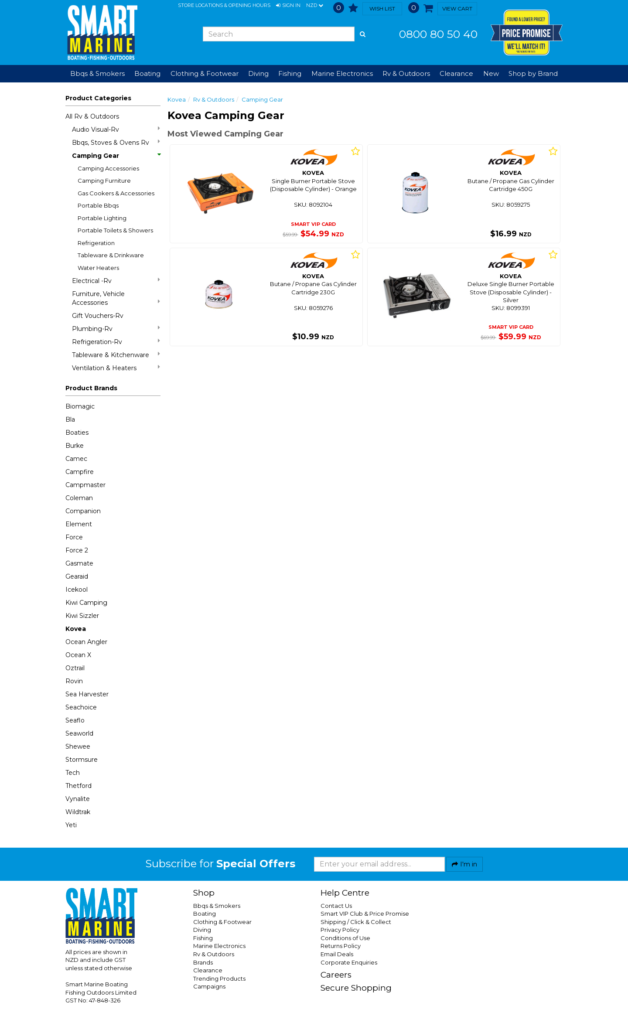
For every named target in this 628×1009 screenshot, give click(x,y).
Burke (74, 446)
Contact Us (336, 905)
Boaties (77, 432)
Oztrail (75, 668)
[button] (288, 5)
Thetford (78, 786)
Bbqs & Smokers (97, 73)
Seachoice (81, 707)
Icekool (76, 589)
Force (74, 537)
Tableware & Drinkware (111, 255)
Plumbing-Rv (116, 328)
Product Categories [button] (98, 98)
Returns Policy (341, 945)
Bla (70, 419)
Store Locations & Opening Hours (224, 5)
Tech (72, 773)
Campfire (79, 472)
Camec (76, 459)
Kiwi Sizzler (82, 616)
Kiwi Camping (86, 603)
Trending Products (219, 978)
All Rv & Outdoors (92, 116)
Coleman (79, 498)
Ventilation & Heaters (116, 368)
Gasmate (79, 563)
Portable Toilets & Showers (115, 230)
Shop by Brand (533, 73)
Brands (203, 962)
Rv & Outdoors (213, 99)
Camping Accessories (108, 168)
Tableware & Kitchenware (116, 355)
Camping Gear (116, 156)
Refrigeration (96, 242)
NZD (314, 5)
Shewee (77, 746)
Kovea (75, 629)
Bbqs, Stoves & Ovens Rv (116, 142)
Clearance (456, 73)
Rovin (74, 681)
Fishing (203, 937)
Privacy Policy (340, 929)
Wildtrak (77, 812)
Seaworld (79, 733)
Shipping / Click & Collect (356, 921)
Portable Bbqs (98, 205)
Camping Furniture (104, 180)
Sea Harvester (87, 694)
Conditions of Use (345, 937)
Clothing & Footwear (222, 921)
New (491, 73)
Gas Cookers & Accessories (116, 193)
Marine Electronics (219, 945)
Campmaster (85, 485)
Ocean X (78, 655)
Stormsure (81, 760)
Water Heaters (98, 267)
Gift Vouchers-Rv (97, 316)
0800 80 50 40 (438, 34)
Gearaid (76, 576)
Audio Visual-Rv (116, 129)
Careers (336, 975)
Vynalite (77, 799)
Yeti (71, 825)
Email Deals (337, 954)
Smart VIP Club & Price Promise (365, 913)
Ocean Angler (86, 642)
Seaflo (75, 720)
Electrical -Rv (116, 280)
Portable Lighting (102, 218)
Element (78, 524)
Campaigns (209, 986)
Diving (202, 929)
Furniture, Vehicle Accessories (116, 298)
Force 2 (76, 550)
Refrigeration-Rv (116, 341)
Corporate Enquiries (349, 962)
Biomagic (80, 406)
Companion (83, 511)
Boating (204, 913)
